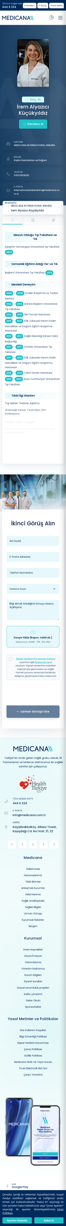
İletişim (33, 926)
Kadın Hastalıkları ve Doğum (30, 160)
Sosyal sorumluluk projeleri (33, 987)
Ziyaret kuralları (33, 981)
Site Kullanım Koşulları (33, 1030)
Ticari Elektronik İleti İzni (33, 1068)
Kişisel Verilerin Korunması (33, 1043)
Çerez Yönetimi (33, 1074)
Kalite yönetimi (33, 994)
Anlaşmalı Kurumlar (33, 888)
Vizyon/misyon (33, 956)
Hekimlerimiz (33, 894)
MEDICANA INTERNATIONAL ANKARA (34, 145)
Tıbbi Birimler (33, 881)
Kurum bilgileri (33, 975)
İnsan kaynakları (33, 949)
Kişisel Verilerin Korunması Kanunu (35, 658)
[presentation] (33, 694)
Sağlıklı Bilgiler (33, 907)
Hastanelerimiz (33, 875)
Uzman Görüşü (33, 913)
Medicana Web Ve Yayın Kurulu (33, 1062)
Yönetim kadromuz (33, 968)
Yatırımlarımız (33, 962)
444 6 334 (9, 7)
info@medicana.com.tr (29, 815)
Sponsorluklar (33, 1007)
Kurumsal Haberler (33, 920)
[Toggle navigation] (60, 17)
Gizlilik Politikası (33, 1055)
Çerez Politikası (33, 1049)
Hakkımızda (33, 869)
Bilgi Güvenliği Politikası (33, 1036)
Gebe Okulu (33, 1000)
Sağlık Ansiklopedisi (33, 901)
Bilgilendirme (42, 662)
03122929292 (21, 175)
